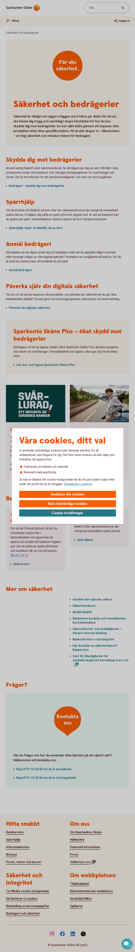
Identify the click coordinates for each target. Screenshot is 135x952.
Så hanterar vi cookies (77, 484)
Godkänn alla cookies (67, 494)
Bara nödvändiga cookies (67, 503)
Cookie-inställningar (67, 513)
